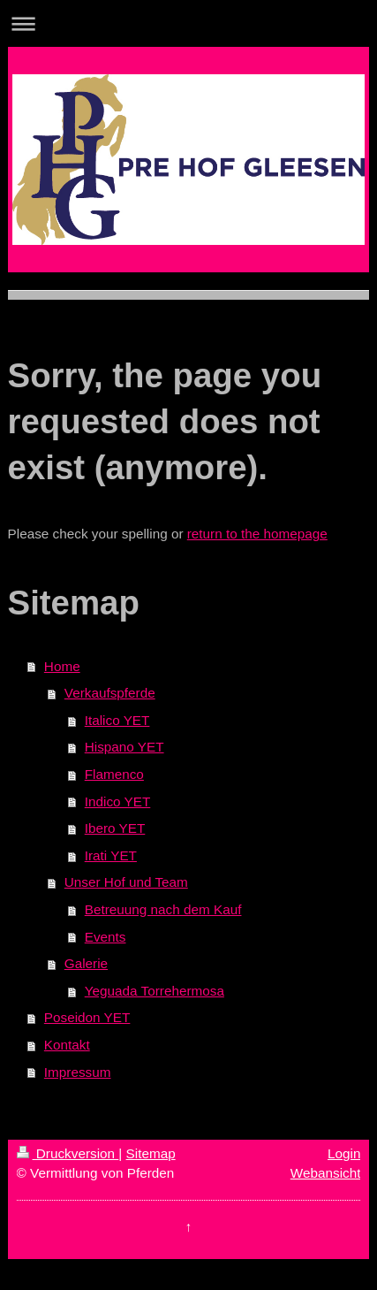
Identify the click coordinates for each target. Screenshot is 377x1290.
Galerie (86, 963)
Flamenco (114, 774)
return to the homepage (257, 533)
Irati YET (111, 855)
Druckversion (68, 1153)
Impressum (77, 1072)
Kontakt (67, 1044)
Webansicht (325, 1172)
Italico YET (117, 720)
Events (105, 936)
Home (62, 666)
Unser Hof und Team (126, 881)
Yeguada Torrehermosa (154, 990)
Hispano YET (124, 746)
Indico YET (118, 801)
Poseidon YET (87, 1017)
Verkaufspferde (109, 692)
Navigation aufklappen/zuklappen (188, 23)
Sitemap (151, 1153)
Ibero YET (115, 828)
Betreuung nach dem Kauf (163, 909)
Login (344, 1153)
